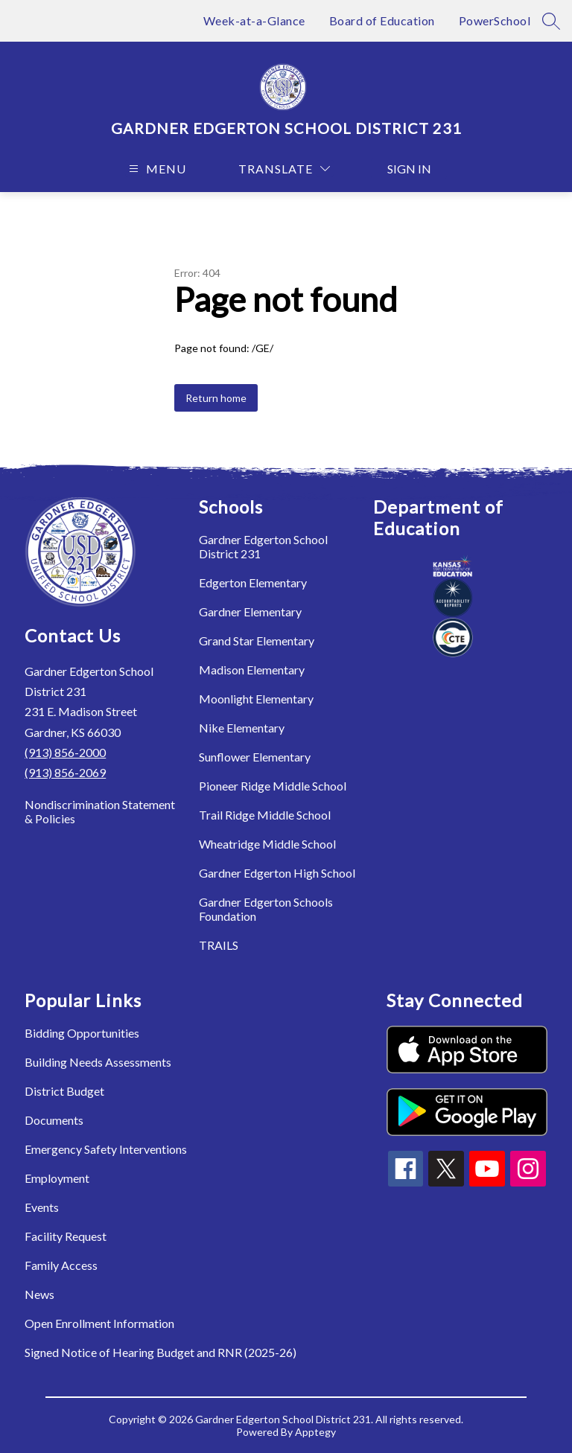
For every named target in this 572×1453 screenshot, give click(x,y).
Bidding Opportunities (82, 1033)
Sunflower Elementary (255, 757)
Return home (216, 398)
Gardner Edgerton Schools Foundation (266, 909)
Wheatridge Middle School (267, 844)
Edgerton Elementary (253, 582)
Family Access (61, 1265)
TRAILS (218, 945)
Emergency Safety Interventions (106, 1149)
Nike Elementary (242, 728)
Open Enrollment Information (99, 1323)
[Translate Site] (284, 168)
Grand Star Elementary (256, 640)
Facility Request (66, 1236)
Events (42, 1207)
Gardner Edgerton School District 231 (263, 546)
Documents (54, 1120)
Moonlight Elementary (256, 699)
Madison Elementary (252, 669)
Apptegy (315, 1431)
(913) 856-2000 (65, 752)
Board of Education (382, 20)
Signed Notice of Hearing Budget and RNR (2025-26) (160, 1352)
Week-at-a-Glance (254, 20)
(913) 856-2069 (65, 772)
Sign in (409, 169)
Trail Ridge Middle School (265, 815)
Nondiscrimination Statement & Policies (100, 811)
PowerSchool (495, 20)
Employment (57, 1178)
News (39, 1294)
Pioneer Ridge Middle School (272, 786)
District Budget (64, 1091)
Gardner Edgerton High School (277, 873)
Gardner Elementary (250, 611)
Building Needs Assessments (98, 1062)
